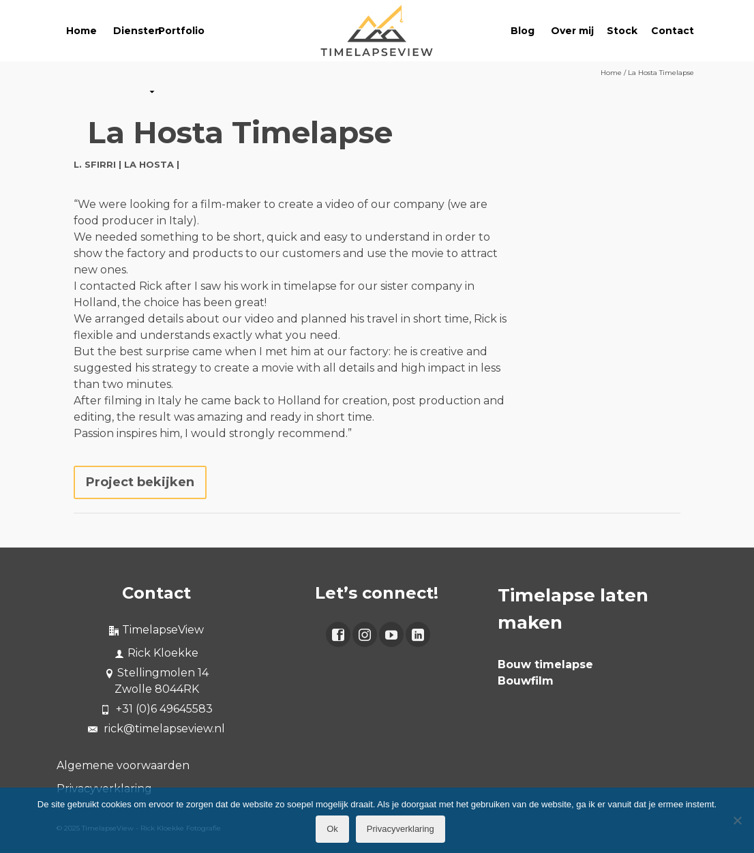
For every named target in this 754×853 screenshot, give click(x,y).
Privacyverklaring (400, 829)
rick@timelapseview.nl (156, 728)
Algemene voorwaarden (123, 765)
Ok (332, 829)
